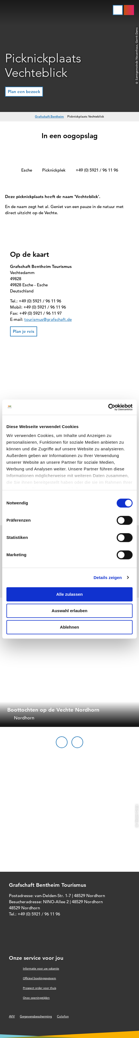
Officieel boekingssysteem (39, 978)
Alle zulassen (69, 594)
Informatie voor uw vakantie (41, 968)
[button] (24, 92)
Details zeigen (108, 577)
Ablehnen (69, 627)
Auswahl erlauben (69, 610)
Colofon (63, 1016)
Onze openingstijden (36, 998)
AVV (12, 1016)
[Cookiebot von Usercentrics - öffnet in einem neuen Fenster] (108, 407)
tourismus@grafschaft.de (48, 319)
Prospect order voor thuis (39, 988)
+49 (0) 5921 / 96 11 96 (97, 170)
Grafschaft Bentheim (49, 116)
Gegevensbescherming (36, 1016)
